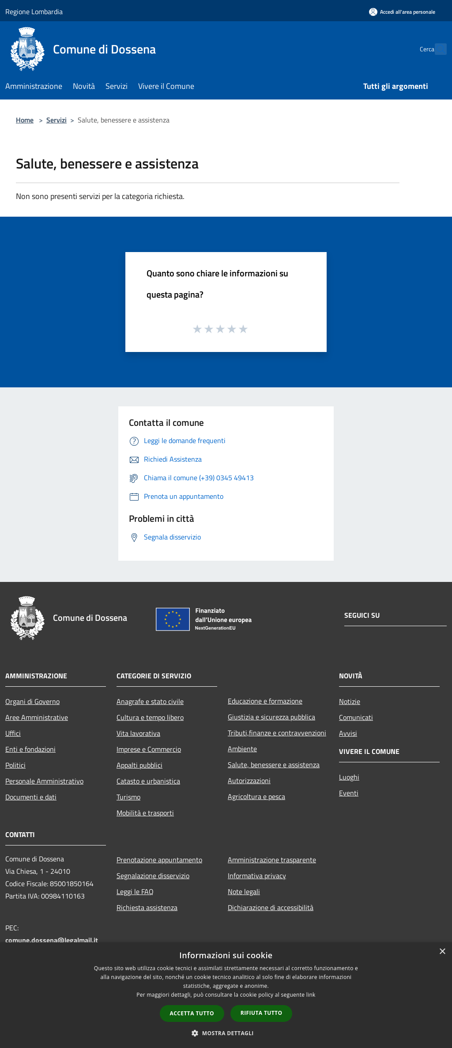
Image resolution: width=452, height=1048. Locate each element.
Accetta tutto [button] (192, 1013)
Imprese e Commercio (149, 749)
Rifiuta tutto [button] (261, 1013)
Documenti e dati (30, 797)
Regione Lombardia (34, 11)
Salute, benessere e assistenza (274, 764)
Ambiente (242, 748)
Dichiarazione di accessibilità (270, 907)
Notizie (349, 701)
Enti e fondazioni (30, 749)
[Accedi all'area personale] (402, 11)
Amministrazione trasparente (272, 859)
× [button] (442, 952)
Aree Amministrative (36, 717)
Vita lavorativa (138, 733)
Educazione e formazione (265, 701)
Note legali (244, 891)
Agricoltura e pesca (256, 796)
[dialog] (226, 995)
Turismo (128, 797)
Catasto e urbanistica (148, 781)
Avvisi (348, 733)
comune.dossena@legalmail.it (51, 940)
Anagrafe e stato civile (150, 701)
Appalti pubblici (139, 765)
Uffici (13, 733)
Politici (15, 765)
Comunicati (356, 717)
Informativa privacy (257, 875)
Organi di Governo (32, 701)
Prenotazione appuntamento (159, 859)
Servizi (56, 120)
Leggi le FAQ (135, 891)
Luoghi (349, 777)
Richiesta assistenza (147, 907)
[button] (226, 1033)
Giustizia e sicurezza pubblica (271, 716)
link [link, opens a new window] (311, 994)
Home (25, 120)
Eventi (348, 793)
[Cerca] (436, 49)
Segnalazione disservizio (153, 875)
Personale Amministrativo (44, 781)
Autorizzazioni (249, 780)
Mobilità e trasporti (145, 812)
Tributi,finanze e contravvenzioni (277, 732)
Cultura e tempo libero (150, 717)
